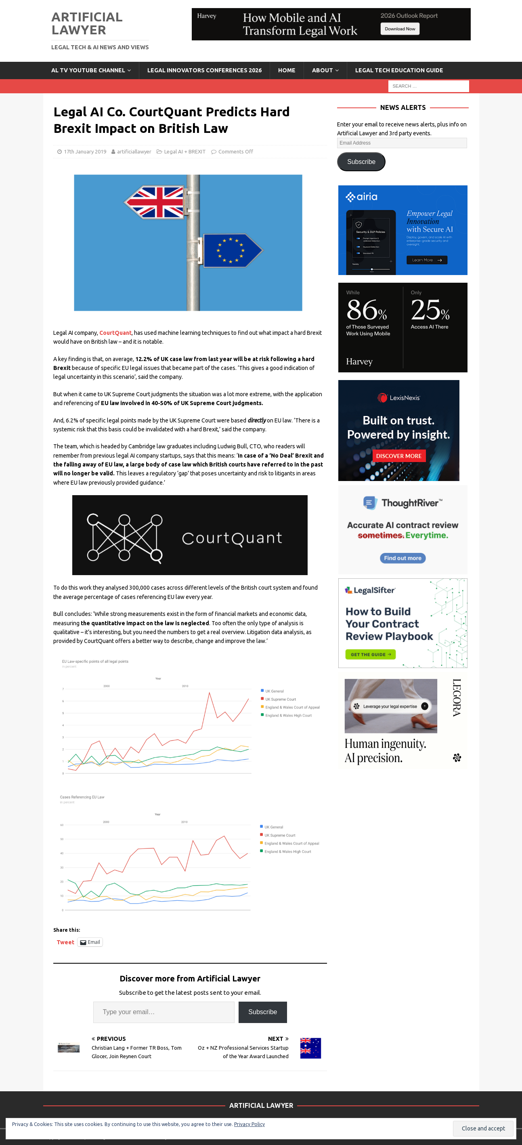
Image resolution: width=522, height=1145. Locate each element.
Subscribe (262, 1011)
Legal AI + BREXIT (185, 151)
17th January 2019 (85, 151)
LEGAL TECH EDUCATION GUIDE (399, 70)
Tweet (65, 942)
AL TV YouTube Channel (88, 70)
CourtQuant (115, 333)
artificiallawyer (134, 151)
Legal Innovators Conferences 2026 (204, 70)
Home (287, 70)
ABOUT (322, 70)
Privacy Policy (249, 1124)
